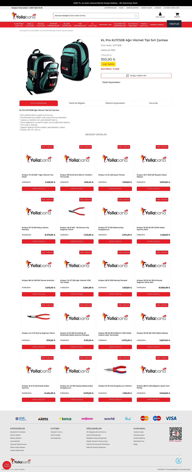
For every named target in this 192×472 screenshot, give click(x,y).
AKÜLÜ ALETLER (30, 25)
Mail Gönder (55, 435)
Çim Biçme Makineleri (133, 25)
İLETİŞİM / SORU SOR (171, 8)
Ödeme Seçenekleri (115, 103)
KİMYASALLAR (105, 25)
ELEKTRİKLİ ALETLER (19, 25)
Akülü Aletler (15, 435)
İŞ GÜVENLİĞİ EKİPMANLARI (120, 25)
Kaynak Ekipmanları (18, 444)
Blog (135, 444)
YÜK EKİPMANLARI (80, 25)
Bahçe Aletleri (16, 438)
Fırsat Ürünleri (7, 465)
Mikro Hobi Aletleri (17, 447)
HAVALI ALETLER (144, 25)
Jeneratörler (15, 441)
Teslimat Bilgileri (77, 103)
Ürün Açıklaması (39, 103)
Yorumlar (153, 103)
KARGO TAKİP (146, 8)
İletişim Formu (56, 432)
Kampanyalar (139, 435)
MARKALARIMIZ (132, 8)
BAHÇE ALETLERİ (41, 25)
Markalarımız (139, 441)
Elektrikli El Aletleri (18, 432)
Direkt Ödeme (139, 438)
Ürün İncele (38, 189)
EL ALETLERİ (93, 25)
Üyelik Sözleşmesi (93, 435)
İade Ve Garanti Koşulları (96, 447)
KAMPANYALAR (110, 8)
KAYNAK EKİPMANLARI (53, 25)
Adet (117, 69)
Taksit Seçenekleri (111, 82)
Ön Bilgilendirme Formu (96, 432)
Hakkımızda (139, 432)
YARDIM (158, 8)
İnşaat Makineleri (17, 450)
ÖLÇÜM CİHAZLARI (66, 25)
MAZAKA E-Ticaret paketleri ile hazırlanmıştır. (174, 469)
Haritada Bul (56, 438)
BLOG (121, 8)
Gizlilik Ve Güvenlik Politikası (98, 444)
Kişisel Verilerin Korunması (97, 441)
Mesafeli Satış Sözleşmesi (96, 438)
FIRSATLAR (174, 24)
